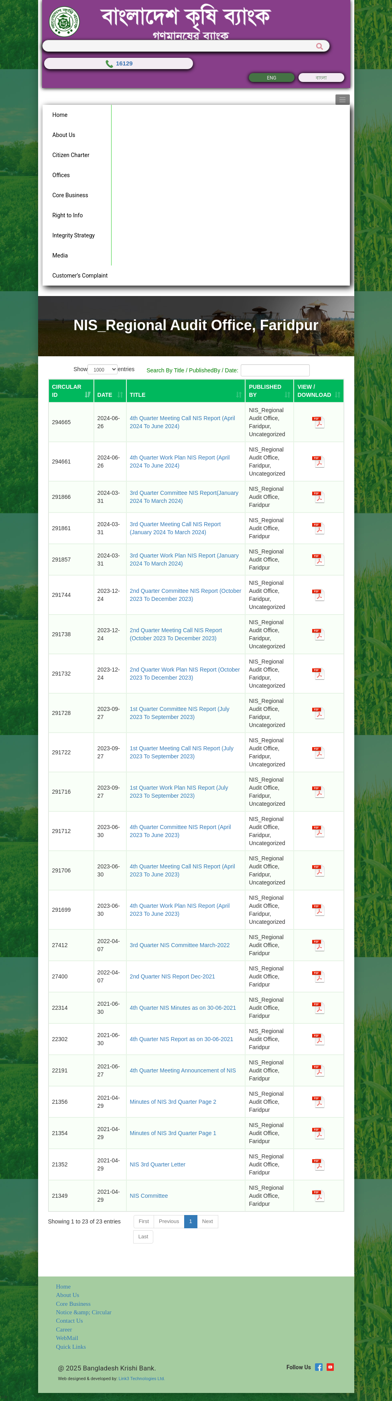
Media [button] (60, 255)
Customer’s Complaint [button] (80, 275)
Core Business (73, 1304)
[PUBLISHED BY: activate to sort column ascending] (269, 390)
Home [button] (60, 115)
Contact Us (69, 1320)
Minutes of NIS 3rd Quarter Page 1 (173, 1133)
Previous (169, 1221)
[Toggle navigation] (342, 99)
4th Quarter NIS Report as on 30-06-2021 (182, 1039)
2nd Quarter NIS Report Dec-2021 (172, 976)
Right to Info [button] (68, 215)
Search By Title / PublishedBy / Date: (228, 370)
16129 (118, 63)
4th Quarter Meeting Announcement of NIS (183, 1070)
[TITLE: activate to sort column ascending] (186, 390)
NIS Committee (149, 1196)
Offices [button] (61, 175)
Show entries (103, 369)
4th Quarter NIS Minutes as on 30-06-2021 (183, 1008)
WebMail (67, 1338)
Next (207, 1221)
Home (63, 1286)
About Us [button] (64, 135)
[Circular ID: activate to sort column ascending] (71, 390)
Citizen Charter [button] (71, 155)
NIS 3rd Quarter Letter (158, 1164)
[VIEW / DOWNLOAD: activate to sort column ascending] (318, 390)
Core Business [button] (70, 195)
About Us (67, 1295)
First (144, 1221)
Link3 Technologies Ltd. (141, 1378)
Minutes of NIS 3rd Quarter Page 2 (173, 1102)
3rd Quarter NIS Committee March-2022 (180, 945)
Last (143, 1237)
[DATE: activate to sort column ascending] (110, 390)
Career (64, 1329)
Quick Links (71, 1347)
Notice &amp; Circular (84, 1312)
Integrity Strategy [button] (74, 235)
